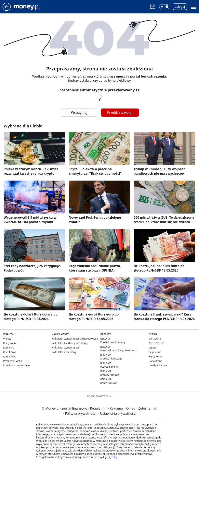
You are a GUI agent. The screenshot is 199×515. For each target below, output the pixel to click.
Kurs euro (8, 347)
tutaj (114, 457)
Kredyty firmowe (109, 375)
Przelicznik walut (12, 361)
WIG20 (153, 347)
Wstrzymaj (79, 112)
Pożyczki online (109, 366)
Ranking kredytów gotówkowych (118, 350)
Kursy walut (10, 343)
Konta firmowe (108, 383)
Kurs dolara (9, 356)
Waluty (7, 338)
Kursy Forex (155, 356)
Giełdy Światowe (158, 365)
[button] (164, 6)
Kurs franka (9, 352)
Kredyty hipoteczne (111, 358)
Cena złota (155, 338)
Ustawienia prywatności (117, 413)
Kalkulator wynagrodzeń (66, 347)
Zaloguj (180, 7)
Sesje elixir (155, 352)
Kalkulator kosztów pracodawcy (70, 343)
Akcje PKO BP (156, 343)
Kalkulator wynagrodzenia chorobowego (75, 338)
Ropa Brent (155, 361)
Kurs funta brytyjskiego (16, 365)
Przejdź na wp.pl (119, 112)
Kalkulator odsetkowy (64, 352)
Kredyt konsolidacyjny (112, 342)
